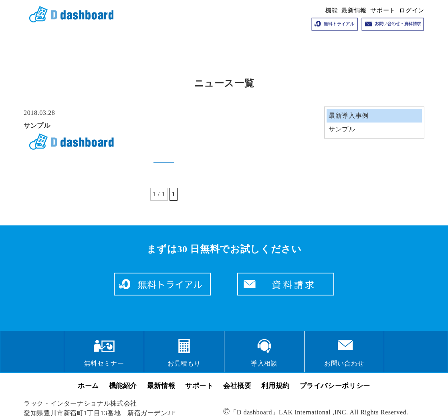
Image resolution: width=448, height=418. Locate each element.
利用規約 (275, 386)
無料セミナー (104, 363)
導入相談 (264, 363)
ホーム (88, 386)
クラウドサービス (68, 14)
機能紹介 (123, 386)
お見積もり (184, 363)
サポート (383, 10)
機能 (331, 10)
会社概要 (237, 386)
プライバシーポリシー (335, 386)
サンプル (37, 125)
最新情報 (354, 10)
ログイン (411, 10)
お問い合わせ (344, 363)
